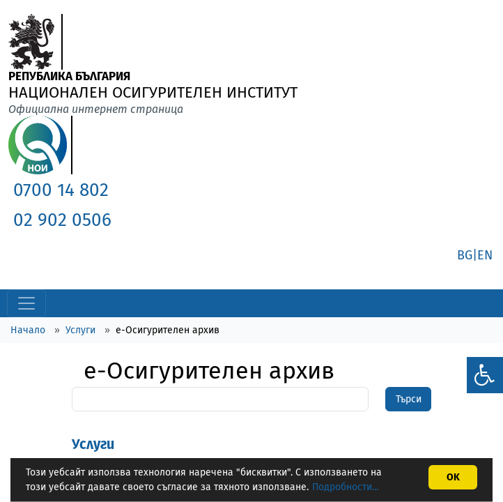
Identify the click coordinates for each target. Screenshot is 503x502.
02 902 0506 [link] (62, 220)
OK (453, 477)
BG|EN (475, 255)
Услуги (80, 330)
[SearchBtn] (408, 399)
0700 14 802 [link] (61, 190)
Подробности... (345, 487)
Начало (27, 330)
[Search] (220, 399)
